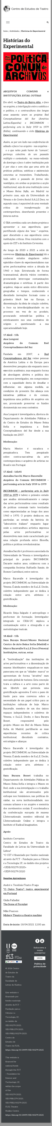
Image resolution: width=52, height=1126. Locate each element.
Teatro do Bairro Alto (29, 102)
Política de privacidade (40, 965)
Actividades (14, 31)
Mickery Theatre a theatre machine (22, 915)
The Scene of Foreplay (15, 904)
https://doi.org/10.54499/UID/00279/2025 (24, 1050)
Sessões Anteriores (14, 878)
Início (5, 31)
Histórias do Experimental (29, 254)
